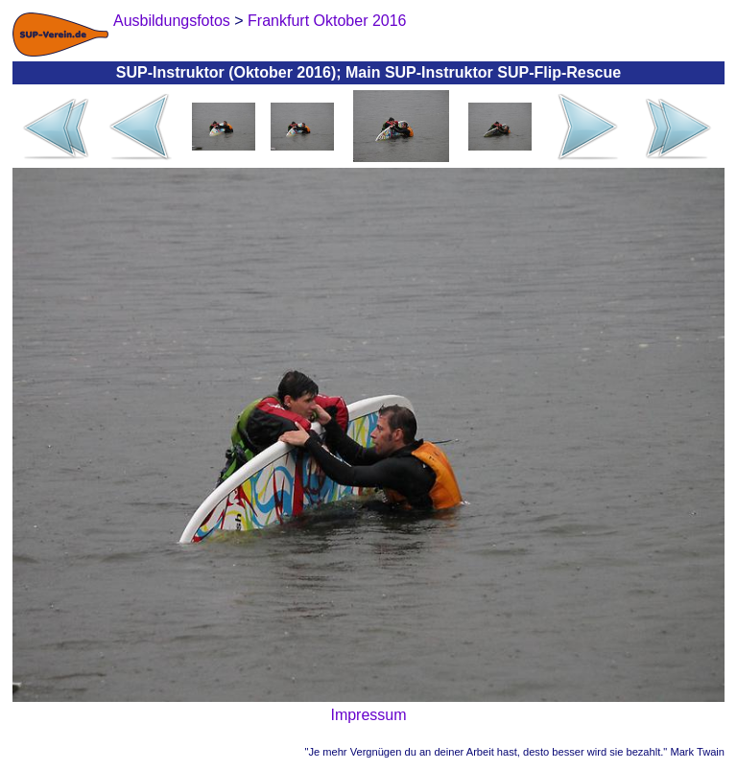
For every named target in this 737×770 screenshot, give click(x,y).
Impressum (368, 715)
